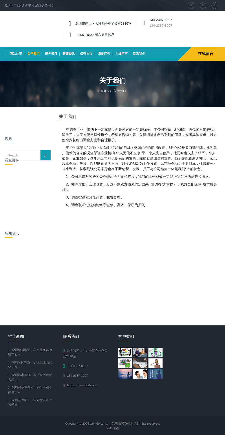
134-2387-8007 (160, 25)
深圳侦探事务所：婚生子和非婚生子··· (30, 390)
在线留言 (121, 53)
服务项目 (51, 53)
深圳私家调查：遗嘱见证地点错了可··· (30, 365)
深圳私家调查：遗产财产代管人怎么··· (30, 377)
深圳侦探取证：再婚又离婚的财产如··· (30, 352)
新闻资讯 (68, 53)
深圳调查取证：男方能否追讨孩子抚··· (30, 402)
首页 (103, 91)
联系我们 (139, 53)
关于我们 (33, 53)
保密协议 (86, 53)
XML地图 (112, 428)
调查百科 (104, 53)
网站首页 (16, 53)
